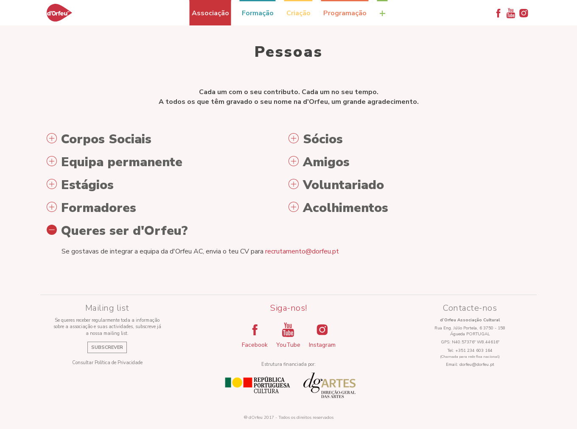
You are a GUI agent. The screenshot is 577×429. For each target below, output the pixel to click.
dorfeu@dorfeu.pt (476, 365)
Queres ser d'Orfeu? (117, 231)
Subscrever (107, 347)
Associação (210, 13)
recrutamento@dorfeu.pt (302, 251)
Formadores (91, 208)
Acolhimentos (338, 208)
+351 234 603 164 (474, 351)
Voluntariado (336, 185)
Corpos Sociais (99, 139)
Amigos (319, 162)
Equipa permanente (114, 162)
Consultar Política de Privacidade (107, 362)
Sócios (315, 139)
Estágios (80, 185)
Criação (298, 13)
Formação (258, 13)
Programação (345, 13)
